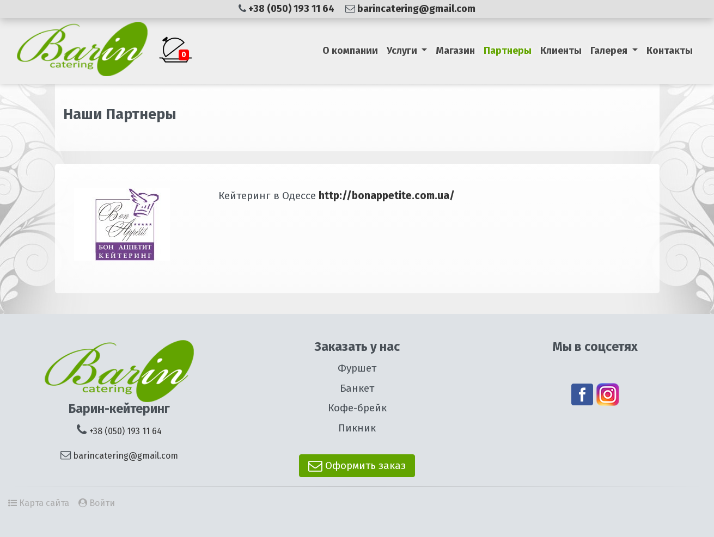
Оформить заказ (357, 465)
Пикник (357, 428)
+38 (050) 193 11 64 (292, 9)
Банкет (357, 388)
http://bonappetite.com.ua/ (385, 195)
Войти (102, 503)
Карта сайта (44, 503)
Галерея (610, 51)
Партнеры (508, 51)
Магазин (455, 51)
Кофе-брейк (357, 408)
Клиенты (561, 51)
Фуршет (357, 368)
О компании (350, 51)
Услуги (403, 51)
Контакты (669, 51)
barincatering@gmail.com (416, 9)
